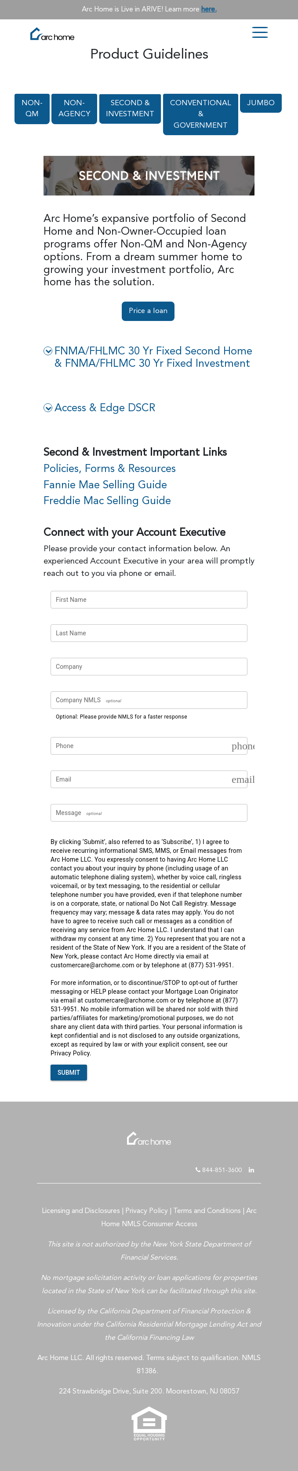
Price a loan (148, 311)
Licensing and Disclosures (81, 1211)
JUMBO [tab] (261, 103)
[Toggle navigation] (260, 33)
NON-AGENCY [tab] (74, 109)
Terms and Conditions (207, 1211)
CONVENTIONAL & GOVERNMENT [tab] (200, 114)
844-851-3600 (219, 1170)
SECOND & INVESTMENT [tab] (130, 109)
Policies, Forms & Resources (110, 469)
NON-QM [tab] (32, 109)
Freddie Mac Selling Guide (107, 501)
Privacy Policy (146, 1211)
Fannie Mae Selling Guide (105, 485)
